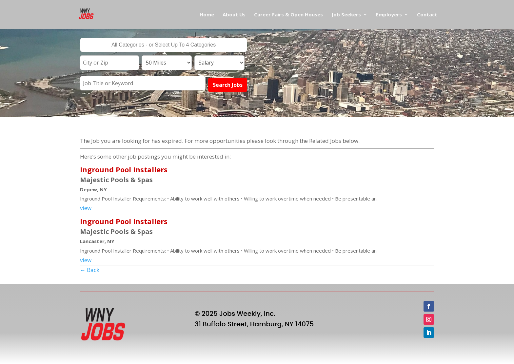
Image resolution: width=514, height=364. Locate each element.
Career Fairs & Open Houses (288, 15)
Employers (389, 15)
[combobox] (163, 45)
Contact (427, 15)
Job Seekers (346, 15)
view (85, 208)
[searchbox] (163, 45)
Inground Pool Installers (124, 169)
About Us (234, 15)
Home (207, 15)
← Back (89, 270)
